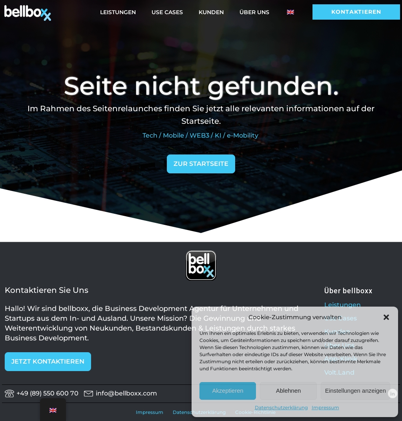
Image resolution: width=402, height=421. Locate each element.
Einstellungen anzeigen (355, 390)
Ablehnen (288, 390)
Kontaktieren (356, 11)
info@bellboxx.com (126, 393)
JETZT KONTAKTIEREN (47, 361)
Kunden (211, 12)
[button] (386, 317)
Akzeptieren (227, 390)
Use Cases (167, 12)
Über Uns (254, 12)
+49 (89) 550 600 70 (49, 393)
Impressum (325, 407)
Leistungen (118, 12)
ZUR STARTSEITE (201, 163)
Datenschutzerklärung (281, 407)
